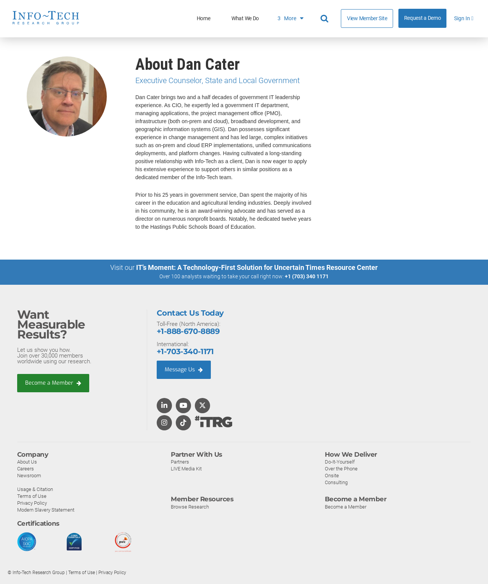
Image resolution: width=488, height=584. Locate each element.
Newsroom (29, 475)
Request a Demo (422, 18)
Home (203, 18)
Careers (25, 469)
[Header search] (325, 18)
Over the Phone (341, 469)
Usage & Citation (35, 489)
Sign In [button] (463, 18)
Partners (180, 462)
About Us (27, 462)
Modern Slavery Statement (45, 510)
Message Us (185, 369)
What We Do (245, 18)
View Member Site (367, 18)
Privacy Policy (32, 503)
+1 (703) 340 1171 (307, 276)
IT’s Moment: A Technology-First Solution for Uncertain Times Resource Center (257, 267)
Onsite (332, 475)
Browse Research (190, 506)
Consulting (336, 482)
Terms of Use (32, 496)
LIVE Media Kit (186, 469)
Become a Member (53, 383)
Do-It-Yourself (340, 462)
